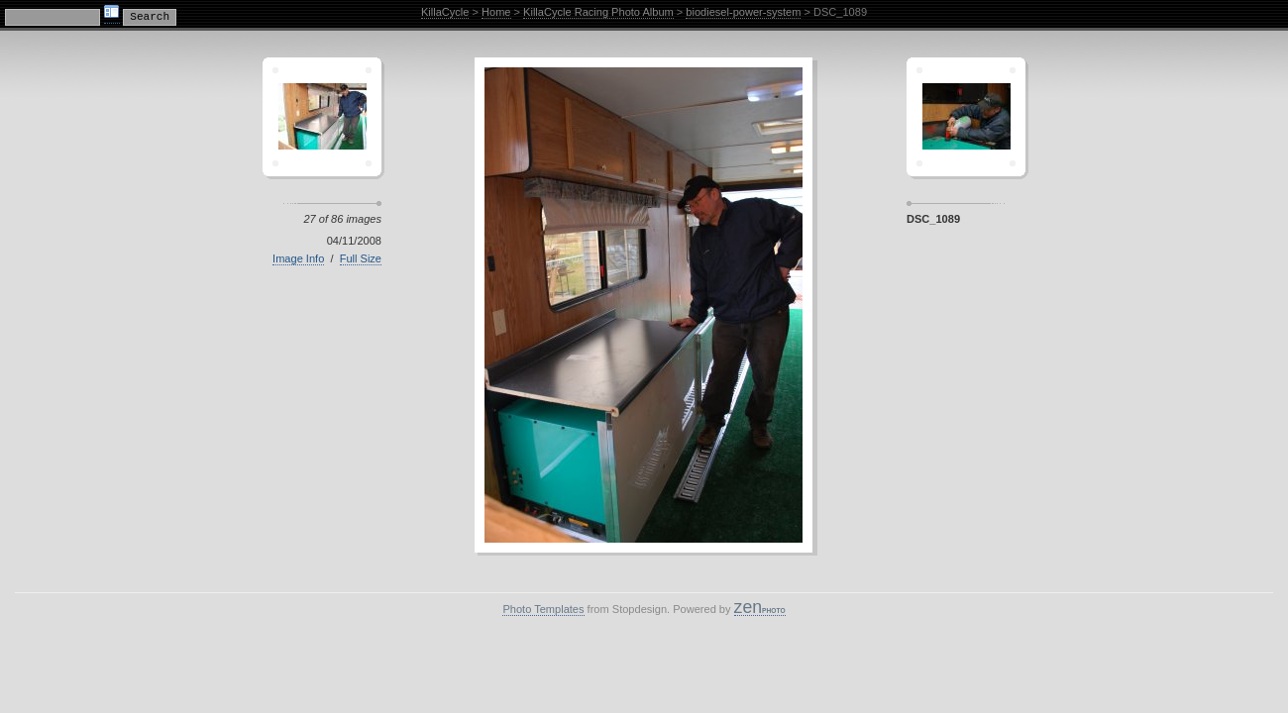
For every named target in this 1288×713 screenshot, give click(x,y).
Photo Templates (543, 609)
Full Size (360, 258)
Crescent (322, 116)
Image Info (298, 258)
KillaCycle (445, 12)
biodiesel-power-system (743, 12)
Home (496, 12)
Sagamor (966, 116)
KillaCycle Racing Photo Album (598, 12)
